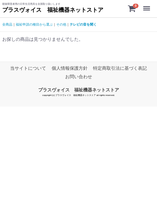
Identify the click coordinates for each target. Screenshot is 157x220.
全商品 (7, 24)
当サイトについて (28, 68)
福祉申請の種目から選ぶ (34, 24)
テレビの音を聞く (83, 24)
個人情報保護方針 (70, 68)
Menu (147, 6)
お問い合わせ (78, 77)
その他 (61, 24)
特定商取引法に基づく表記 (120, 68)
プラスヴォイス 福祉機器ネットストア (52, 9)
